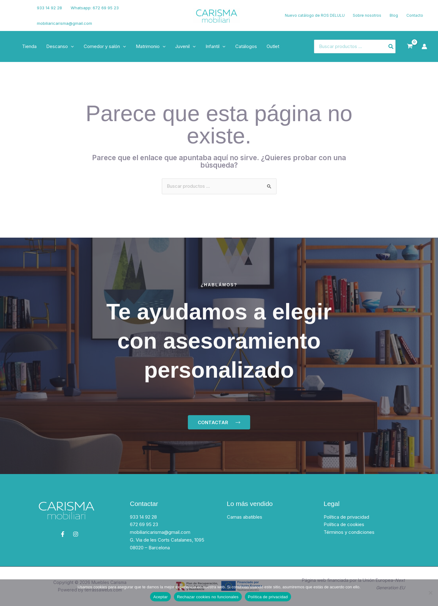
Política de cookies (344, 525)
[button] (70, 46)
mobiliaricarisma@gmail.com (64, 23)
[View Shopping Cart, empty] (409, 46)
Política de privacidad (346, 517)
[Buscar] (391, 46)
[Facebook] (14, 12)
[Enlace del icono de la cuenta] (424, 46)
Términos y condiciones (349, 532)
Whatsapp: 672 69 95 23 (94, 7)
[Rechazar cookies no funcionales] (430, 593)
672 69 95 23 (144, 525)
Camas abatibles (244, 517)
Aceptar (160, 597)
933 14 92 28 (49, 7)
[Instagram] (16, 19)
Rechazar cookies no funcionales (208, 597)
